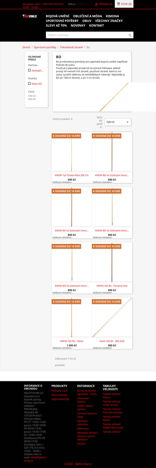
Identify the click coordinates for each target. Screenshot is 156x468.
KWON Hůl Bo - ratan (71, 341)
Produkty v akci (60, 390)
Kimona (112, 16)
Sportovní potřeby (62, 21)
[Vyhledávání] (90, 35)
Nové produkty (59, 394)
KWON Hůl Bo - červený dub (112, 285)
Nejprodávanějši (60, 398)
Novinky (78, 25)
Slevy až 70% (56, 25)
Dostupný (37, 70)
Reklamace (83, 428)
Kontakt (81, 443)
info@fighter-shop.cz (35, 459)
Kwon (37, 83)
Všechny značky (109, 21)
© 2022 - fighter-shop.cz (78, 463)
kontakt (96, 25)
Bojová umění (57, 16)
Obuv (86, 21)
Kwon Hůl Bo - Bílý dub (112, 341)
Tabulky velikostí (111, 431)
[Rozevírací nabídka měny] (82, 4)
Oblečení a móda (87, 16)
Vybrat (117, 122)
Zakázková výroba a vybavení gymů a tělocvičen (87, 436)
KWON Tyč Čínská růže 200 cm (72, 175)
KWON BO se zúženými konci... (112, 175)
